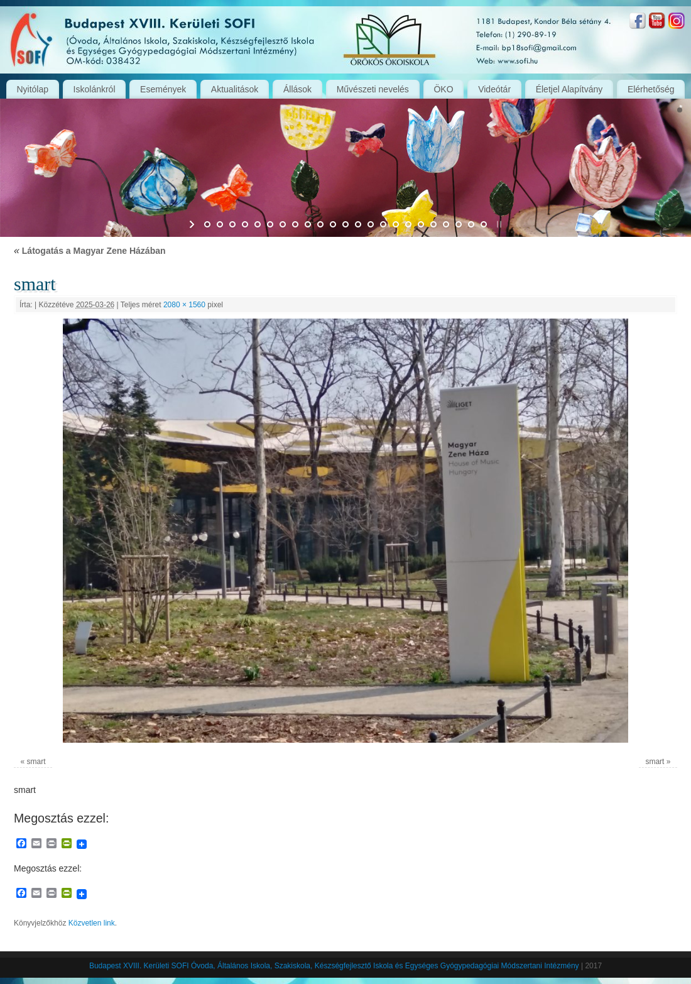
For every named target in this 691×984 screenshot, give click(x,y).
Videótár (494, 89)
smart (36, 761)
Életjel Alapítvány (569, 89)
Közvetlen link (91, 923)
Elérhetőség (651, 89)
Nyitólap (32, 89)
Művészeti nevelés (373, 89)
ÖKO (443, 89)
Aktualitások (234, 89)
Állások (297, 89)
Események (163, 89)
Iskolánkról (94, 89)
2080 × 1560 (184, 304)
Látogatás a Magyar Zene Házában (90, 251)
